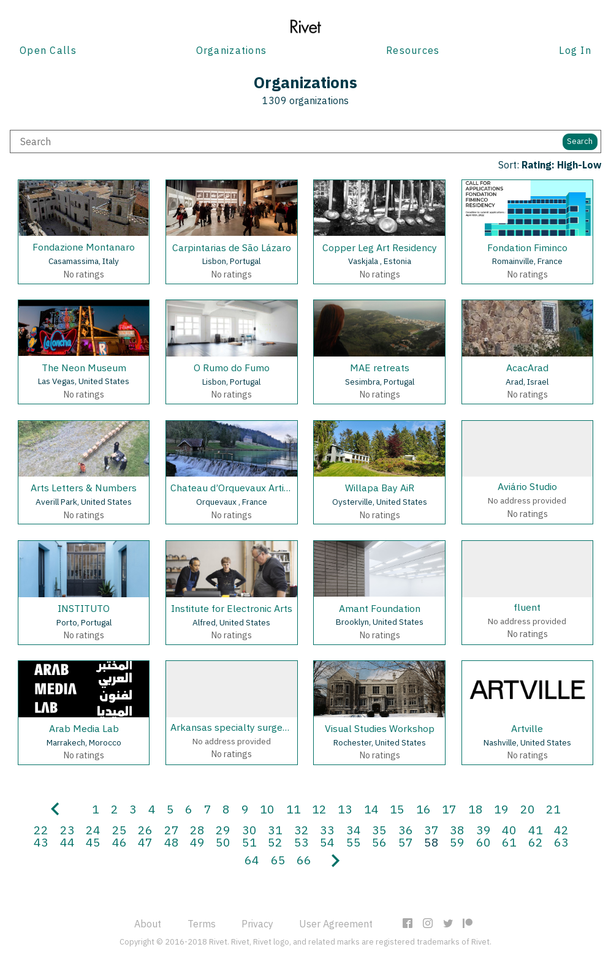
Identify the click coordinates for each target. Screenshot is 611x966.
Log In (575, 50)
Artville (527, 728)
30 (249, 829)
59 (457, 842)
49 (197, 842)
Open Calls (48, 50)
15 (397, 809)
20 (527, 809)
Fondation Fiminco (527, 247)
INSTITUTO (84, 608)
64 (252, 859)
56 (379, 842)
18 (475, 809)
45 (93, 842)
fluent (527, 607)
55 (353, 842)
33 (327, 829)
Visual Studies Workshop (380, 728)
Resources (413, 50)
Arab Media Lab (84, 728)
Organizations (231, 50)
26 (145, 829)
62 (535, 842)
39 (483, 829)
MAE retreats (379, 367)
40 (509, 829)
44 (67, 842)
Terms (202, 924)
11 (293, 809)
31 (275, 829)
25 (119, 829)
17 (449, 809)
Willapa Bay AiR (379, 487)
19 (501, 809)
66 (304, 859)
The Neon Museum (84, 367)
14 (371, 809)
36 (405, 829)
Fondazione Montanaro (83, 247)
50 (223, 842)
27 (171, 829)
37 (431, 829)
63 (561, 842)
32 (301, 829)
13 (345, 809)
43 (41, 842)
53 (301, 842)
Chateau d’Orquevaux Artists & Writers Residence (279, 487)
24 (93, 829)
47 (145, 842)
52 (275, 842)
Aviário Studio (527, 486)
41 (535, 829)
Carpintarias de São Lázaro (231, 247)
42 (561, 829)
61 (509, 842)
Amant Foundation (379, 608)
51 (249, 842)
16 (423, 809)
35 (379, 829)
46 (119, 842)
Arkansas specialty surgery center (246, 727)
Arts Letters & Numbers (84, 487)
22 (41, 829)
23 (67, 829)
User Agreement (336, 924)
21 (553, 809)
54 (327, 842)
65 (278, 859)
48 (171, 842)
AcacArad (527, 367)
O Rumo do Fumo (232, 367)
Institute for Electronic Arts (231, 608)
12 (319, 809)
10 (267, 809)
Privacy (257, 924)
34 (353, 829)
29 (223, 829)
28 (197, 829)
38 (457, 829)
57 (405, 842)
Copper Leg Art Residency (379, 247)
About (147, 924)
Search (580, 141)
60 (483, 842)
